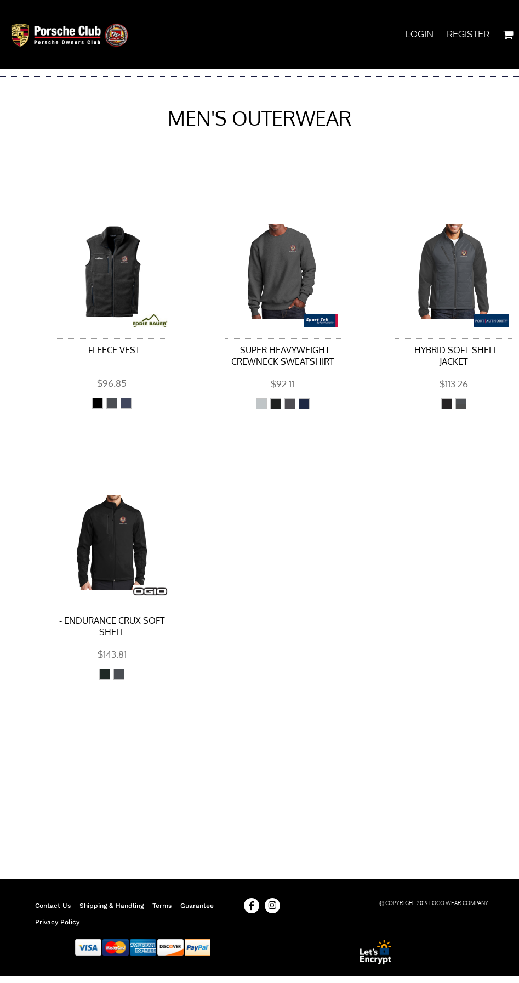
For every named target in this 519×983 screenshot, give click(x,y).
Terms (162, 905)
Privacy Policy (57, 922)
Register (468, 34)
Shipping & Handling (111, 905)
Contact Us (53, 905)
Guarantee (197, 905)
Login (419, 34)
